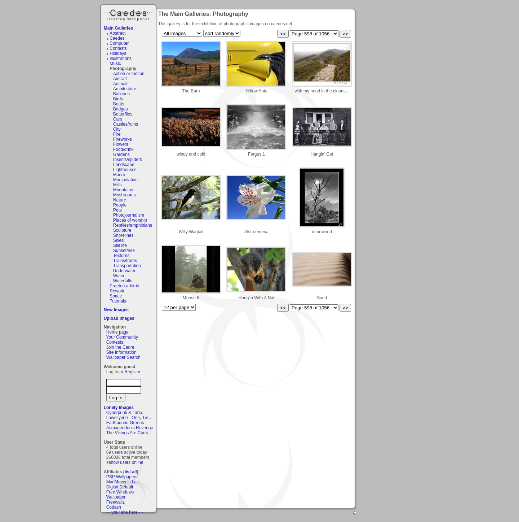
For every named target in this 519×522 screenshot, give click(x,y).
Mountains (123, 189)
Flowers (120, 144)
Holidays (118, 53)
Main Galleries (118, 28)
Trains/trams (125, 260)
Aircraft (120, 78)
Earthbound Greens (125, 422)
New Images (116, 309)
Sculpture (122, 230)
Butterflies (122, 114)
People (120, 205)
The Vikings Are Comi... (128, 432)
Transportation (127, 265)
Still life (120, 245)
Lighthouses (125, 169)
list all (131, 471)
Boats (118, 103)
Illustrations (121, 58)
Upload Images (119, 318)
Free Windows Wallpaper (120, 495)
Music (115, 63)
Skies (118, 240)
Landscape (123, 164)
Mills (117, 184)
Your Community (122, 337)
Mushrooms (124, 194)
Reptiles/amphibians (132, 225)
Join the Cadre (120, 347)
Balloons (121, 93)
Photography (123, 68)
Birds (118, 98)
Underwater (124, 270)
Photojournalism (128, 215)
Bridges (120, 109)
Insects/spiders (127, 159)
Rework (117, 290)
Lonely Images (119, 407)
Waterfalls (122, 280)
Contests (118, 48)
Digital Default (119, 487)
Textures (121, 255)
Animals (121, 83)
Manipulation (125, 179)
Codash (113, 507)
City (117, 129)
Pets (117, 210)
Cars (117, 119)
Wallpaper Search (123, 357)
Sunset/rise (124, 250)
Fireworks (122, 139)
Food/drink (123, 149)
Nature (119, 200)
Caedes (129, 14)
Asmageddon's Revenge (129, 427)
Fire (117, 134)
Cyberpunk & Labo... (126, 412)
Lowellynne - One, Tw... (128, 417)
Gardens (121, 154)
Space (116, 296)
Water (119, 275)
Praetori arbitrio (124, 285)
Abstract (117, 33)
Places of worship (130, 220)
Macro (119, 174)
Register (132, 371)
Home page (117, 332)
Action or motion (129, 73)
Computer (119, 43)
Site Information (121, 352)
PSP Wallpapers (122, 476)
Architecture (124, 88)
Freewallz (115, 502)
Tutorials (118, 301)
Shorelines (123, 235)
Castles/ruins (125, 124)
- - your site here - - (124, 512)
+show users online (124, 462)
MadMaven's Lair (122, 481)
